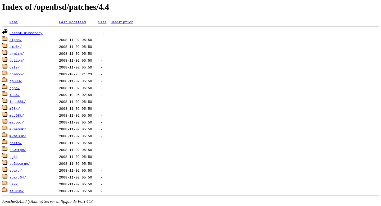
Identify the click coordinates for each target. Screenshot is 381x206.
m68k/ (15, 108)
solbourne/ (20, 163)
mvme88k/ (18, 136)
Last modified (72, 22)
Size (102, 22)
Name (14, 22)
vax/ (14, 184)
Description (122, 22)
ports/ (16, 142)
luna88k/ (18, 101)
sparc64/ (18, 177)
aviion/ (17, 60)
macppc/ (17, 122)
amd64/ (16, 46)
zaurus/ (17, 191)
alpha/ (16, 39)
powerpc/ (18, 149)
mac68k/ (17, 115)
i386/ (15, 94)
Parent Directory (26, 32)
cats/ (15, 67)
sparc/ (16, 170)
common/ (17, 74)
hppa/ (15, 87)
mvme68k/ (18, 129)
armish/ (17, 53)
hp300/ (16, 81)
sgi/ (14, 156)
